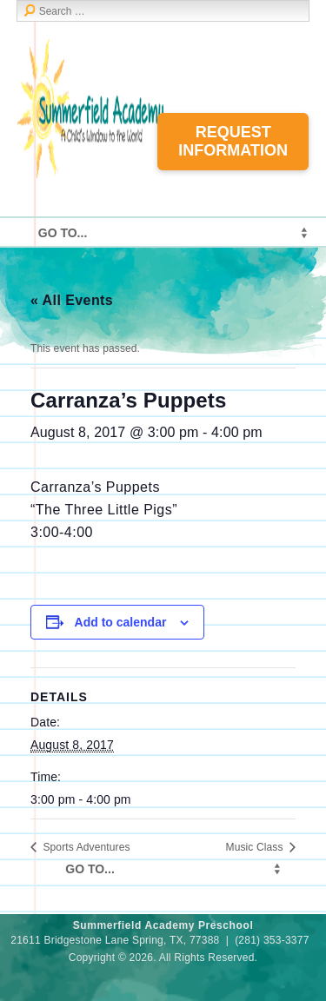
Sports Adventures (85, 847)
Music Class (256, 847)
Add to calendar (121, 622)
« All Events (71, 300)
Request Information (233, 141)
